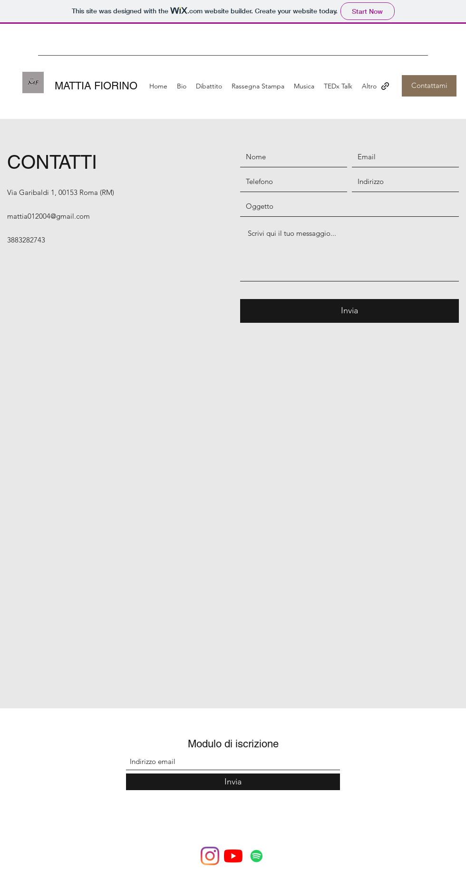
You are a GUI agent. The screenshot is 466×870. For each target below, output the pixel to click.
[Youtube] (233, 856)
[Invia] (349, 311)
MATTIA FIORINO (96, 86)
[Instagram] (210, 856)
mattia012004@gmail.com (48, 216)
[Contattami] (429, 86)
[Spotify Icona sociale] (256, 856)
